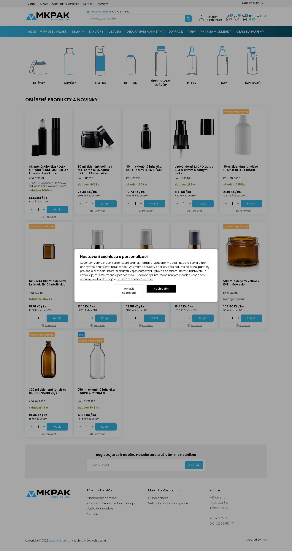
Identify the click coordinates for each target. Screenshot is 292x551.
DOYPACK (176, 31)
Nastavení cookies (100, 508)
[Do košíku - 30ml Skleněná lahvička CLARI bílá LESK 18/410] (251, 203)
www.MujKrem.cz (60, 540)
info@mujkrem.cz (101, 11)
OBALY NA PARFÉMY (250, 31)
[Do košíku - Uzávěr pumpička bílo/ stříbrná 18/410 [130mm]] (106, 318)
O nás (44, 4)
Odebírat (194, 465)
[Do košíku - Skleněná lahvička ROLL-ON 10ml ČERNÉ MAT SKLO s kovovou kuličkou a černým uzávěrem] (57, 209)
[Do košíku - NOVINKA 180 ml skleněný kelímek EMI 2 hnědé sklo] (57, 318)
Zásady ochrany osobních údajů (111, 503)
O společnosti (158, 498)
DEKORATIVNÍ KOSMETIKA (145, 31)
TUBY (192, 31)
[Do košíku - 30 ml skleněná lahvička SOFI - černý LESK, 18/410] (154, 203)
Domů (32, 4)
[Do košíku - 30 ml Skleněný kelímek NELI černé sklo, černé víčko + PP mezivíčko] (106, 203)
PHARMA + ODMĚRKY (216, 31)
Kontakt (88, 4)
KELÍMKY (78, 31)
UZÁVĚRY (115, 31)
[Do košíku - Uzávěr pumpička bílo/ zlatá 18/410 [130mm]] (154, 318)
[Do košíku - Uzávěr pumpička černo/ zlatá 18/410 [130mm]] (203, 318)
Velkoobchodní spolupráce (168, 503)
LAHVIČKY (96, 31)
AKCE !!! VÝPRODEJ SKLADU (47, 31)
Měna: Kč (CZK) (252, 3)
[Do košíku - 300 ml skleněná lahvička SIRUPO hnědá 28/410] (57, 427)
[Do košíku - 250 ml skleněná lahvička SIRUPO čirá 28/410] (106, 427)
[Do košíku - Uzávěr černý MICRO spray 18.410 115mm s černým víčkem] (203, 203)
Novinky (103, 4)
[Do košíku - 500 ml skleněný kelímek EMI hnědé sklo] (251, 318)
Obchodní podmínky (65, 4)
